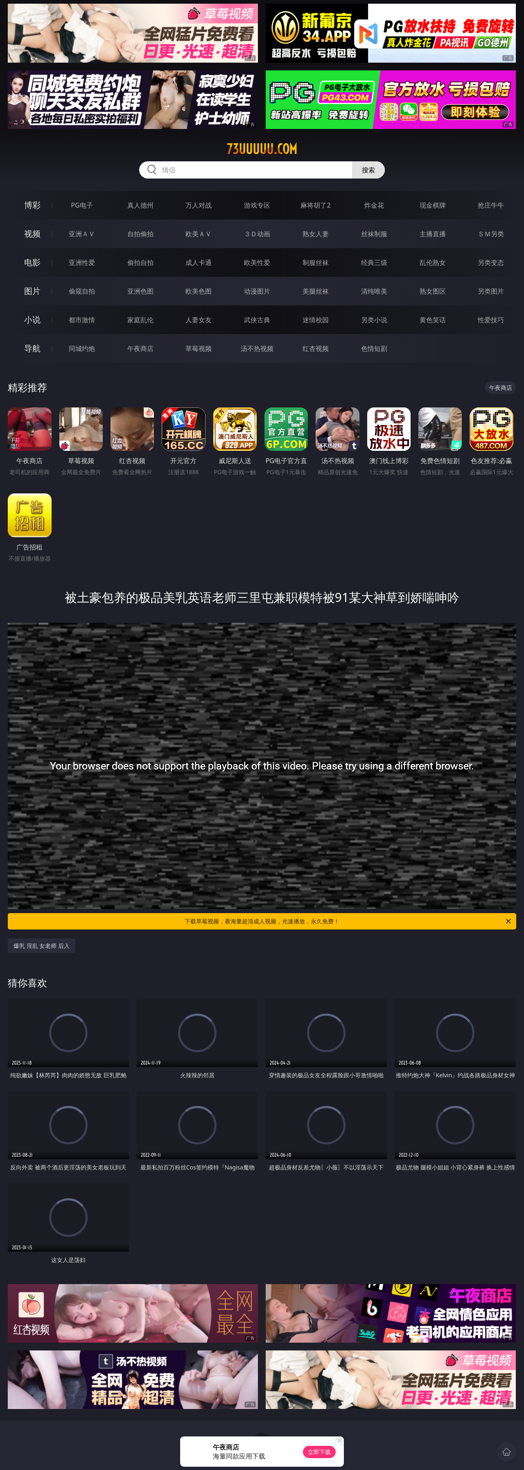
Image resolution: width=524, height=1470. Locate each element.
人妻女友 (198, 319)
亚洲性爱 (82, 262)
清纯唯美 (374, 291)
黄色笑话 (433, 319)
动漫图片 (257, 291)
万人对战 (198, 205)
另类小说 (374, 319)
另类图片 (491, 291)
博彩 (32, 204)
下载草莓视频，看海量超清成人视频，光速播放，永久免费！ (348, 921)
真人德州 (140, 205)
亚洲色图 (140, 291)
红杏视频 (316, 348)
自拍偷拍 (140, 233)
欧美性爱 (257, 262)
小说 (32, 319)
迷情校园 (316, 319)
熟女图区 (433, 291)
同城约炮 (82, 348)
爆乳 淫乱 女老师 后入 (42, 946)
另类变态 (491, 262)
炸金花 (374, 205)
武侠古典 (257, 319)
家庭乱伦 (140, 319)
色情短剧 (374, 348)
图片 (32, 290)
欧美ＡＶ (198, 233)
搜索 (368, 169)
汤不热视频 (257, 348)
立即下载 (319, 1452)
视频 (32, 233)
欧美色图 (198, 291)
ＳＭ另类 (491, 233)
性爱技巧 (491, 319)
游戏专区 (257, 205)
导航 (32, 348)
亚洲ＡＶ (82, 233)
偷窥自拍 (82, 291)
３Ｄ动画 (257, 233)
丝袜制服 (374, 233)
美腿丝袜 (316, 291)
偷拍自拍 (140, 262)
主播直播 (433, 233)
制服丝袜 (316, 262)
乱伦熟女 (433, 262)
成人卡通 (198, 262)
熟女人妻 (316, 233)
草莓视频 (198, 348)
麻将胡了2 (315, 205)
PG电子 (82, 205)
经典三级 (374, 262)
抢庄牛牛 (491, 205)
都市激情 (82, 319)
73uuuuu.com (262, 149)
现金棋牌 (433, 205)
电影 (32, 262)
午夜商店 (140, 348)
